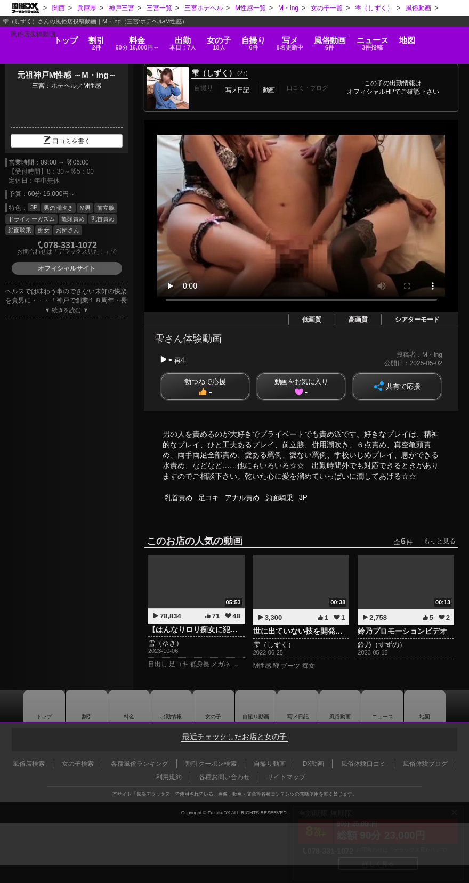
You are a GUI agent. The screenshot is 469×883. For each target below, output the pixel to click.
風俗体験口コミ (363, 763)
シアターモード (417, 319)
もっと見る (440, 541)
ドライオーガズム (31, 219)
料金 (118, 38)
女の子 (218, 38)
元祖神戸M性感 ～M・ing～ (67, 74)
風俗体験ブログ (425, 763)
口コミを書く (67, 141)
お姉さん (67, 230)
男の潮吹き (58, 208)
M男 (84, 208)
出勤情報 (170, 705)
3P (33, 207)
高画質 (358, 319)
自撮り (259, 38)
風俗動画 (352, 38)
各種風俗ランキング (139, 763)
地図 (442, 35)
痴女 (44, 230)
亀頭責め (73, 219)
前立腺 (106, 208)
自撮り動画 (256, 705)
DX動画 (314, 763)
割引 (68, 38)
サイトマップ (286, 777)
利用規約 (169, 777)
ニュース (401, 38)
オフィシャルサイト (66, 268)
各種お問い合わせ (224, 777)
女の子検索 (78, 763)
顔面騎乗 (19, 230)
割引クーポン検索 (211, 763)
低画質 (311, 319)
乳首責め (103, 219)
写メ (304, 38)
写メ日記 (298, 705)
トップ (30, 35)
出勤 (173, 38)
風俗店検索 (29, 763)
